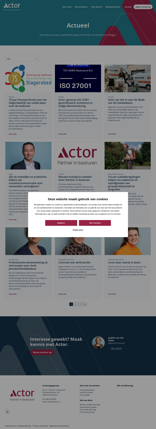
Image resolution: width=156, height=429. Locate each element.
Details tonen (78, 230)
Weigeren (61, 223)
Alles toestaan (95, 223)
